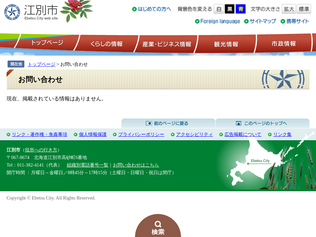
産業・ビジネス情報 (165, 43)
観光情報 (225, 43)
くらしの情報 (106, 43)
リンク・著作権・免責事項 (39, 134)
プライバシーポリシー (141, 134)
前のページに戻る (168, 123)
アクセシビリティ (194, 134)
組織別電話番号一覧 (87, 165)
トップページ (46, 43)
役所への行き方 (41, 149)
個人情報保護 (93, 134)
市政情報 (283, 43)
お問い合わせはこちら (136, 165)
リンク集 (282, 134)
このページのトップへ (262, 123)
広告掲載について (242, 134)
